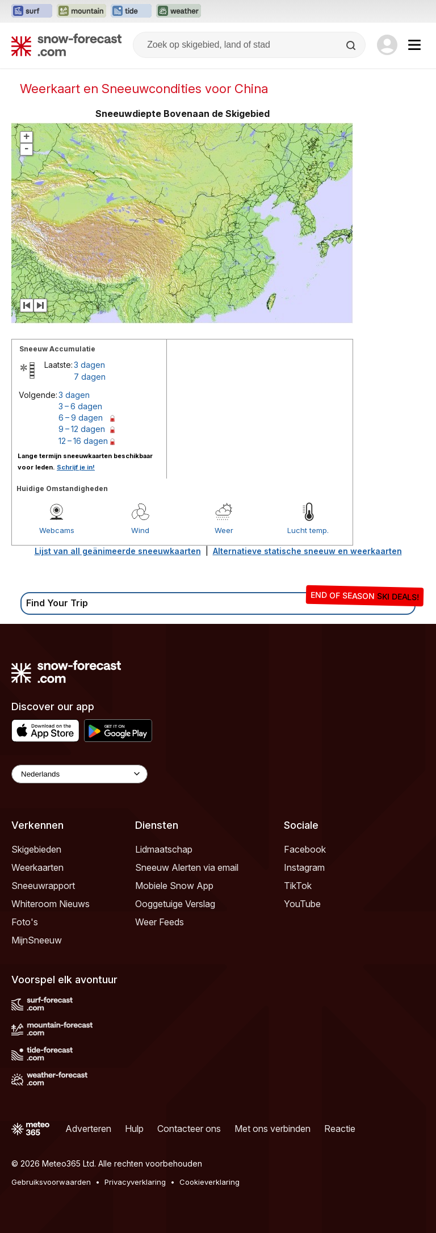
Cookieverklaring (209, 1181)
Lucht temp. (308, 530)
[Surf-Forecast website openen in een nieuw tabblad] (31, 11)
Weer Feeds (159, 922)
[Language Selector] (79, 774)
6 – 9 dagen (80, 417)
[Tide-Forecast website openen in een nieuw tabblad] (131, 11)
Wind (140, 530)
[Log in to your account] (387, 45)
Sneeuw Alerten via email (186, 867)
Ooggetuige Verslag (175, 903)
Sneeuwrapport (43, 885)
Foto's (24, 922)
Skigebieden (36, 849)
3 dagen (89, 365)
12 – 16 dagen (83, 441)
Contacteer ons (189, 1128)
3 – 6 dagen (80, 406)
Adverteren (88, 1128)
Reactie (339, 1128)
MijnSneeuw (36, 940)
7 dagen (90, 376)
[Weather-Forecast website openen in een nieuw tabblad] (178, 11)
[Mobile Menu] (414, 45)
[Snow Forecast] (66, 44)
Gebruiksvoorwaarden (51, 1181)
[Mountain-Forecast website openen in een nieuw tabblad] (81, 11)
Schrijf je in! (76, 467)
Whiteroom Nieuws (50, 903)
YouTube (302, 903)
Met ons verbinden (272, 1128)
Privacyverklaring (135, 1181)
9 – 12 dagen (81, 429)
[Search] (352, 45)
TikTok (298, 885)
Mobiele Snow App (174, 885)
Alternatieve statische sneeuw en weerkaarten (307, 551)
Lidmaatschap (163, 849)
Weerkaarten (37, 867)
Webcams (56, 530)
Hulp (134, 1128)
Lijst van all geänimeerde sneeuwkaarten (118, 551)
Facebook (305, 849)
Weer (224, 530)
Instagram (304, 867)
